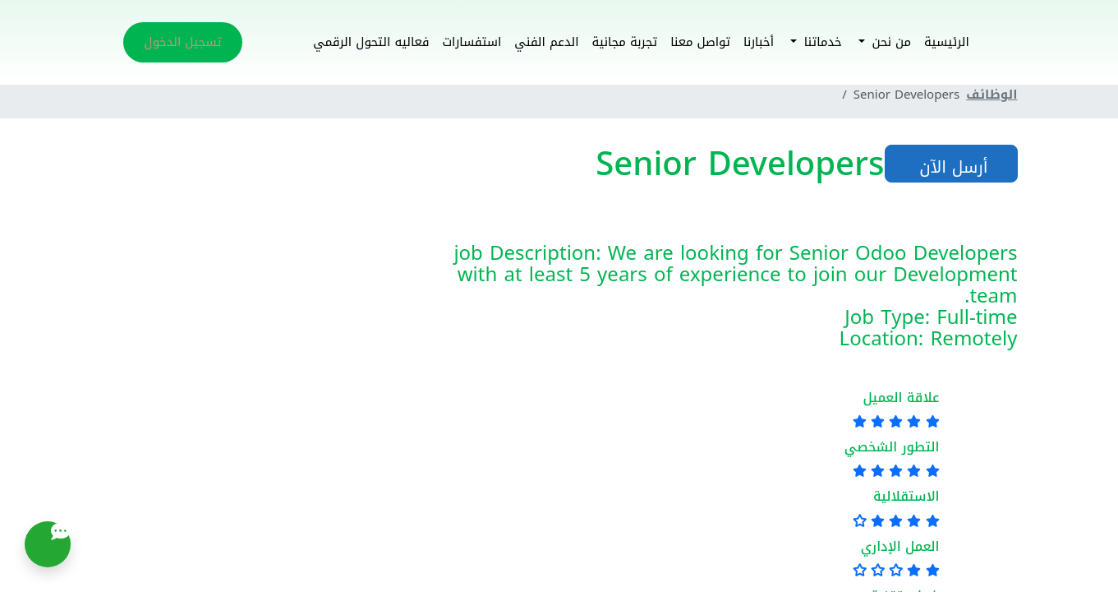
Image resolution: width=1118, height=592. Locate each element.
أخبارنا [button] (758, 41)
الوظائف (991, 94)
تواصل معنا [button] (700, 41)
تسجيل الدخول (182, 41)
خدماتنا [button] (821, 41)
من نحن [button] (889, 41)
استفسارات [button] (471, 41)
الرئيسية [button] (946, 41)
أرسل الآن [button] (951, 167)
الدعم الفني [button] (546, 41)
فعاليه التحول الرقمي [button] (371, 41)
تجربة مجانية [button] (625, 41)
